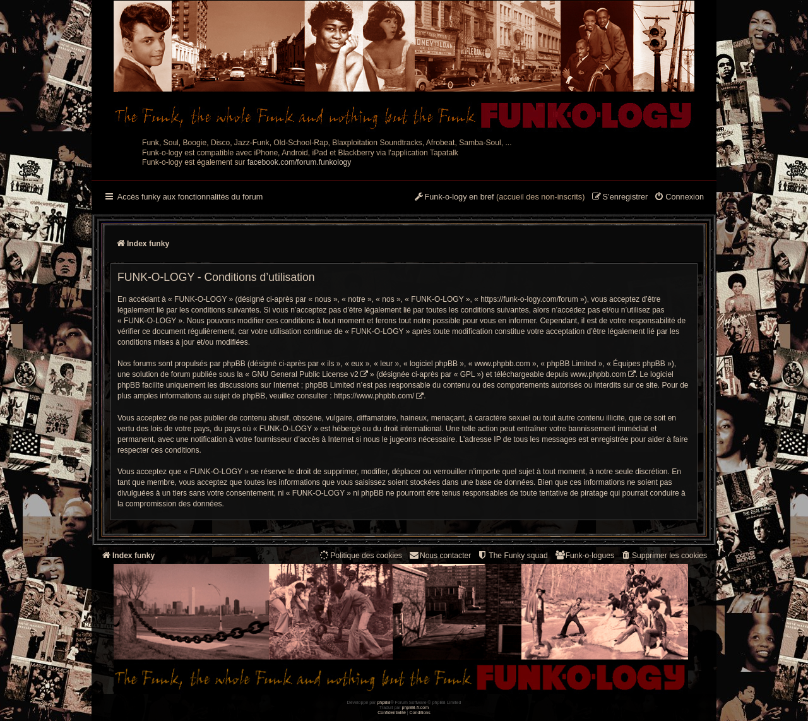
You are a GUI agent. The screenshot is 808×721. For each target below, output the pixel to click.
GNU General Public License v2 (304, 374)
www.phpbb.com (598, 374)
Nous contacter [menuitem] (439, 555)
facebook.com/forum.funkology (299, 162)
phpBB (383, 702)
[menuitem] (679, 197)
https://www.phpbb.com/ (374, 395)
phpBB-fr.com (415, 707)
